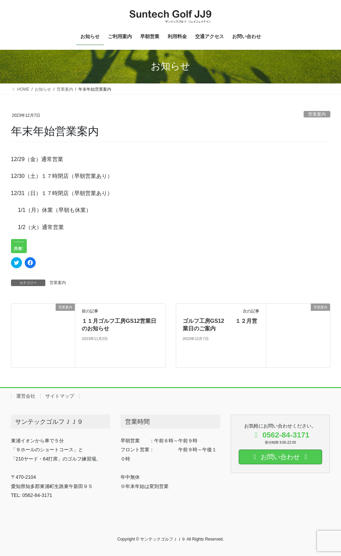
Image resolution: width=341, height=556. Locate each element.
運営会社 (25, 396)
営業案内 (317, 114)
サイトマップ (59, 396)
